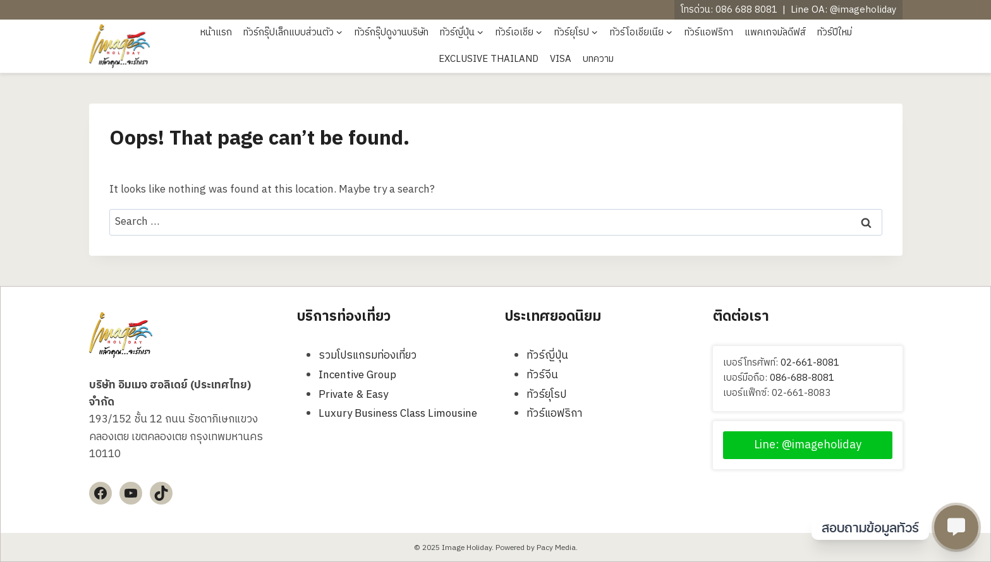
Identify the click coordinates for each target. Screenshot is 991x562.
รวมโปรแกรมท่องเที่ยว (367, 355)
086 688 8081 (746, 10)
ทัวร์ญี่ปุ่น (547, 355)
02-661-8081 (810, 363)
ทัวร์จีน (542, 375)
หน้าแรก (216, 32)
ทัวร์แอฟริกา (708, 32)
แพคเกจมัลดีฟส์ (775, 32)
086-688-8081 (802, 378)
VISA (560, 59)
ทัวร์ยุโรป (546, 395)
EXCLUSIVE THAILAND (488, 59)
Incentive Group (357, 375)
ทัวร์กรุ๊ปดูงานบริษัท (392, 32)
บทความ (598, 59)
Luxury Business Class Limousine (398, 413)
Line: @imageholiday (807, 445)
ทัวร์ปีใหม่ (834, 32)
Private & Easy (353, 395)
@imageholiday (863, 10)
